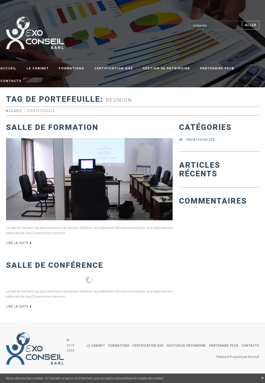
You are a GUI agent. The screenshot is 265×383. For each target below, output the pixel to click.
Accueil (14, 111)
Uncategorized (200, 139)
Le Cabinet (96, 345)
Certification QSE (148, 345)
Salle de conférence (54, 265)
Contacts (250, 345)
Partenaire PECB (223, 345)
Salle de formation (52, 127)
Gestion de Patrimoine (186, 345)
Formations (118, 345)
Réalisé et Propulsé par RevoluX (237, 357)
